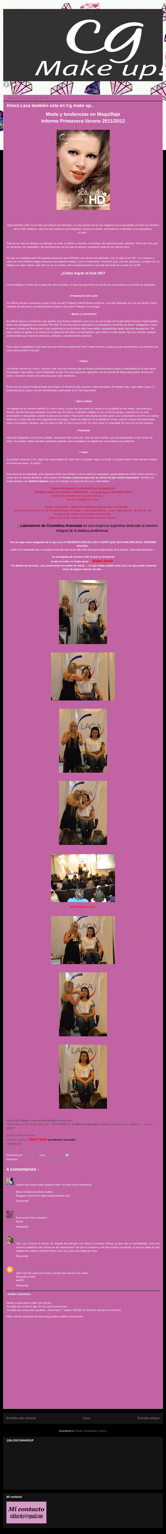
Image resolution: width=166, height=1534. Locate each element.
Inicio (86, 1418)
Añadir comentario (19, 1294)
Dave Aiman (23, 1179)
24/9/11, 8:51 (33, 1238)
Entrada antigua (149, 1418)
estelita (20, 1238)
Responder (22, 1200)
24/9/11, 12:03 (31, 1267)
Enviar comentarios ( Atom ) (91, 1430)
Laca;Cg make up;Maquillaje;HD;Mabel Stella (45, 1159)
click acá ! (108, 495)
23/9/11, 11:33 (40, 1179)
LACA (13, 526)
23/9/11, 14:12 (39, 1212)
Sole (18, 1267)
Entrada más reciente (21, 1418)
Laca (41, 506)
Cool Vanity (23, 1212)
